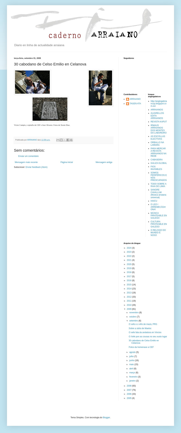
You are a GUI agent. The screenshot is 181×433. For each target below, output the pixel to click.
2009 (129, 309)
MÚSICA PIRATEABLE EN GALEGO (159, 215)
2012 (129, 297)
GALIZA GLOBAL (159, 163)
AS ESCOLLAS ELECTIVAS (158, 137)
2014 (129, 288)
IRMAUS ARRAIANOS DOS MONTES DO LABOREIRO (159, 129)
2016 (129, 280)
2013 (129, 292)
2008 (129, 386)
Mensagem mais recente (26, 162)
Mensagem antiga (104, 162)
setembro (134, 320)
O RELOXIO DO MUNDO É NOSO (158, 232)
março (132, 372)
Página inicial (67, 162)
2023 (129, 252)
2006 (129, 394)
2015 (129, 284)
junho (132, 360)
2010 (129, 305)
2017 (129, 276)
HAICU (154, 201)
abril (131, 368)
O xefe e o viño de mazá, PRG (143, 324)
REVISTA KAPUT (159, 121)
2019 (129, 268)
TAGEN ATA (135, 103)
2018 (129, 272)
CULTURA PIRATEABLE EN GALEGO (159, 224)
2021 (129, 260)
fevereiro (133, 377)
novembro (134, 312)
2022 (129, 256)
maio (131, 364)
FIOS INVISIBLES (156, 167)
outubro (133, 316)
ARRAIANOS (157, 109)
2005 (129, 398)
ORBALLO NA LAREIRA (157, 143)
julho (131, 356)
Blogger (106, 417)
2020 (129, 264)
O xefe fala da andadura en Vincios (145, 332)
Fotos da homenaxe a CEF (141, 347)
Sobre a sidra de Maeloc (140, 328)
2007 (129, 390)
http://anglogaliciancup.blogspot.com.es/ (159, 103)
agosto (132, 352)
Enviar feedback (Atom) (36, 167)
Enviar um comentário (28, 156)
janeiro (132, 381)
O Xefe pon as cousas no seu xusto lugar (148, 336)
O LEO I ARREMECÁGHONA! (158, 207)
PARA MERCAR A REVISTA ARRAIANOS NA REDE (158, 152)
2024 (129, 248)
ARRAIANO (135, 99)
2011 (129, 301)
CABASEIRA (157, 159)
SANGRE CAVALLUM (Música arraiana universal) (158, 193)
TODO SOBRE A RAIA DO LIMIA (158, 185)
